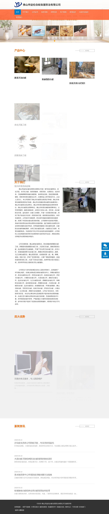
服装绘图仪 (43, 507)
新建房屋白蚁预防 (77, 91)
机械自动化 (60, 507)
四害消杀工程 (20, 165)
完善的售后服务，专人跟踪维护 (28, 393)
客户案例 (63, 12)
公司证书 (35, 12)
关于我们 (25, 12)
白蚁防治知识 (83, 12)
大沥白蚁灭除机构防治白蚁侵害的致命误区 (33, 464)
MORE (87, 50)
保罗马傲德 (26, 507)
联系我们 (19, 17)
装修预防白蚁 (48, 83)
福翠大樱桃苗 (19, 510)
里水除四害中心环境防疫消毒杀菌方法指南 (33, 480)
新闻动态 (73, 12)
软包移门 (82, 507)
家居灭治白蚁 (20, 79)
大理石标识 (35, 507)
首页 (17, 12)
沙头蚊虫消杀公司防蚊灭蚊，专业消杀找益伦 (34, 448)
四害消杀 (54, 12)
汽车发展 (75, 507)
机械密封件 (52, 507)
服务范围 (44, 12)
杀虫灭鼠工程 (20, 134)
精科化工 (68, 507)
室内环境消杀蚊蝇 (22, 195)
